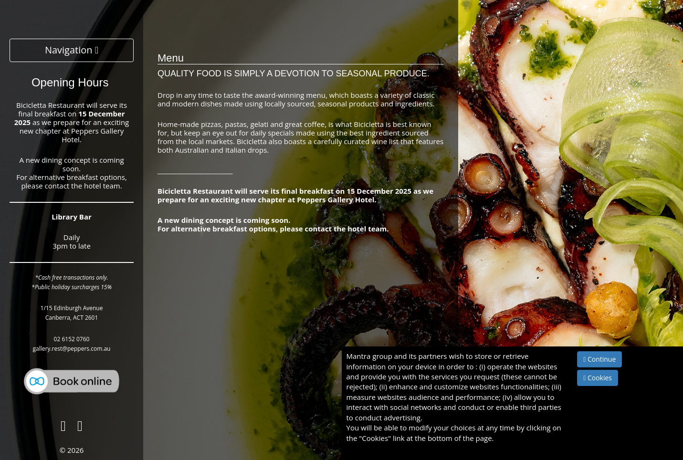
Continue (599, 359)
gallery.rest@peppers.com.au (72, 349)
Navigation (71, 49)
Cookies (597, 377)
